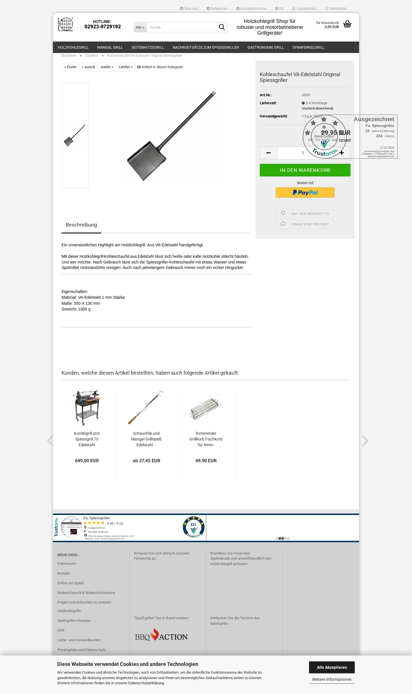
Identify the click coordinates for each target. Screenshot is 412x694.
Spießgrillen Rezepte (73, 626)
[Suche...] (140, 27)
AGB (60, 636)
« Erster (70, 72)
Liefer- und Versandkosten (78, 646)
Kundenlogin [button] (304, 9)
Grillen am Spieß (70, 589)
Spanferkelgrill (308, 47)
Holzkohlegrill (73, 47)
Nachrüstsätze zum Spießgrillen (206, 47)
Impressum (66, 569)
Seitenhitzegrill (148, 47)
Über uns (189, 9)
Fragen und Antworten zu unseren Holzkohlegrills (84, 612)
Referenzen (217, 9)
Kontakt (63, 579)
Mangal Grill (110, 47)
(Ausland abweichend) (317, 114)
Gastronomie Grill (265, 47)
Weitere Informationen (332, 679)
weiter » (107, 72)
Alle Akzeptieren (332, 667)
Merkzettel (335, 9)
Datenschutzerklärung (146, 683)
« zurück (88, 72)
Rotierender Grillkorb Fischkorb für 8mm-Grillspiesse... (206, 445)
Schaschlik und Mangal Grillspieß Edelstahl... (146, 445)
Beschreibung (81, 230)
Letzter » (125, 72)
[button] (279, 8)
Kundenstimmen (251, 9)
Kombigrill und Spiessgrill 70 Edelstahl (87, 445)
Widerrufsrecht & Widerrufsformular (86, 598)
